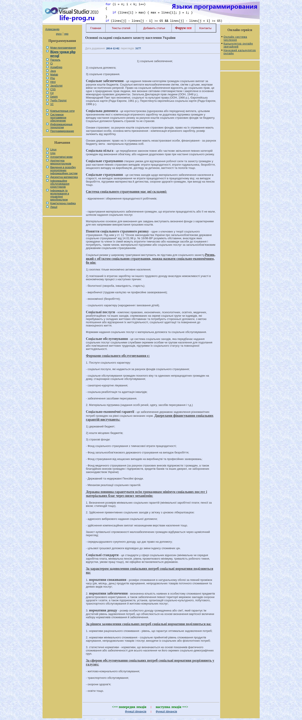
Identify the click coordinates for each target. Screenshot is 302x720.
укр (66, 33)
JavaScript (56, 85)
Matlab (54, 74)
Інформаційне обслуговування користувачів (59, 183)
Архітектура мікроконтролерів (60, 162)
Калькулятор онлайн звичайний (238, 45)
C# (52, 93)
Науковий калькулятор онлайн (240, 52)
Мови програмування (63, 47)
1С (52, 104)
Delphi (54, 96)
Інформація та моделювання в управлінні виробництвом (59, 195)
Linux (53, 149)
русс (59, 33)
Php (52, 78)
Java (53, 70)
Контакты (205, 28)
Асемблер (56, 67)
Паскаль (55, 59)
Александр (52, 29)
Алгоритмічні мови (61, 156)
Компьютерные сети (62, 110)
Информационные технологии (61, 126)
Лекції (54, 207)
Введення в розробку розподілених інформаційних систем (64, 170)
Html (53, 82)
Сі (51, 63)
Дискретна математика (64, 177)
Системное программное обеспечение (58, 117)
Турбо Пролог (58, 100)
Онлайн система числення (235, 38)
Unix (53, 153)
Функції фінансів (135, 711)
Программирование (62, 131)
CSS (53, 89)
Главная (95, 28)
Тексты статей (121, 28)
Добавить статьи (154, 28)
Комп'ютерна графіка (63, 203)
